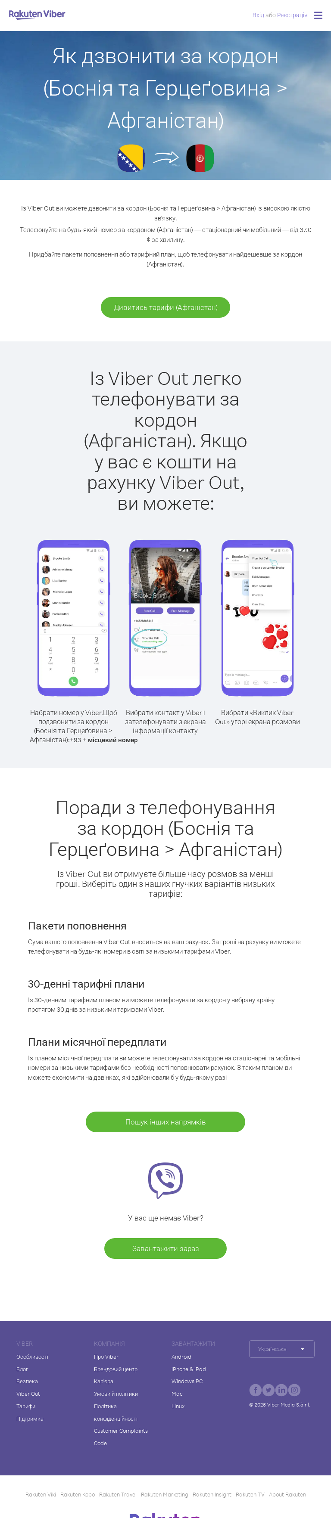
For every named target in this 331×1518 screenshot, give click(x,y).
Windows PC (187, 1381)
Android (181, 1356)
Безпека (27, 1381)
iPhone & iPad (189, 1369)
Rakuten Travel (118, 1494)
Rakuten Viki (40, 1494)
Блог (22, 1369)
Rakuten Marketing (164, 1494)
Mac (177, 1393)
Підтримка (30, 1418)
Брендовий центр (115, 1369)
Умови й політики (116, 1393)
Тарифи (25, 1406)
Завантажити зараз (165, 1248)
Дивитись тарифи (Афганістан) (166, 307)
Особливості (32, 1356)
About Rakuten (287, 1494)
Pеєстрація (292, 15)
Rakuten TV (250, 1494)
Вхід (258, 15)
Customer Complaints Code (121, 1437)
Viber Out (28, 1393)
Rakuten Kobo (77, 1494)
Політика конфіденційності (115, 1412)
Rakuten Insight (212, 1494)
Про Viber (106, 1356)
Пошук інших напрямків (165, 1121)
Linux (178, 1406)
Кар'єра (103, 1381)
